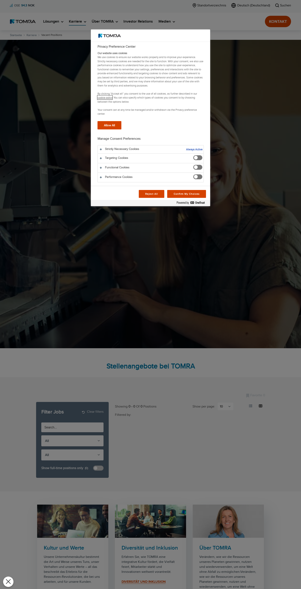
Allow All (109, 125)
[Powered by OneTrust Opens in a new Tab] (192, 203)
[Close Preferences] (8, 582)
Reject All (151, 194)
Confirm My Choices (187, 194)
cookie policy (104, 97)
